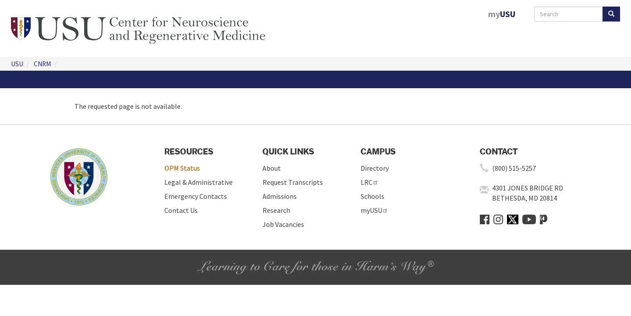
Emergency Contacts (195, 196)
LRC (370, 182)
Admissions (279, 196)
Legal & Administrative (198, 182)
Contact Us (181, 210)
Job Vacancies (283, 224)
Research (276, 210)
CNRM (42, 64)
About (271, 168)
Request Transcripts (292, 182)
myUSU (374, 210)
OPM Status (182, 168)
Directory (375, 168)
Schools (372, 196)
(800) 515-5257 (514, 168)
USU (17, 64)
